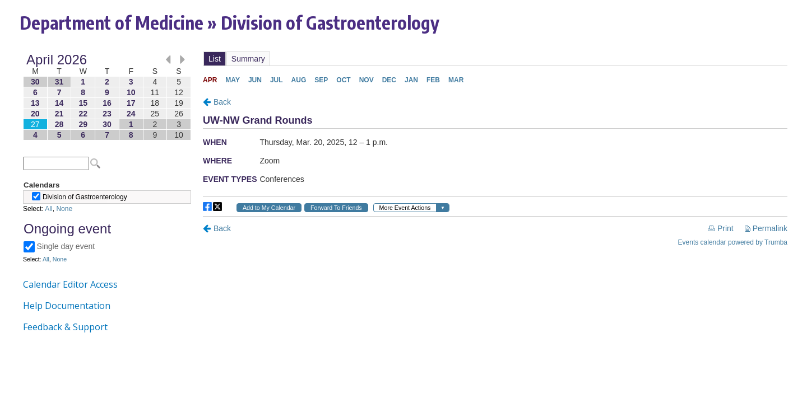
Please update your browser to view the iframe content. (107, 97)
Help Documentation (66, 305)
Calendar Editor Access (70, 284)
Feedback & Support (65, 327)
